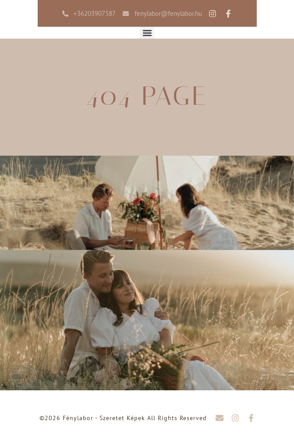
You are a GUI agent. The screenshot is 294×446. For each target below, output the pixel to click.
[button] (147, 32)
